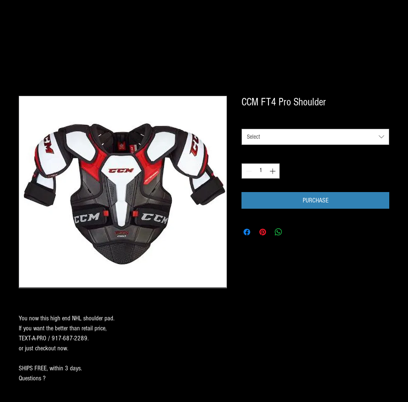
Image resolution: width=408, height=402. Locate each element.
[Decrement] (248, 171)
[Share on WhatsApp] (279, 232)
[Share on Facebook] (247, 232)
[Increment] (273, 171)
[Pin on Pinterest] (263, 232)
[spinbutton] (260, 171)
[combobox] (315, 137)
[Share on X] (294, 232)
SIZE (248, 121)
